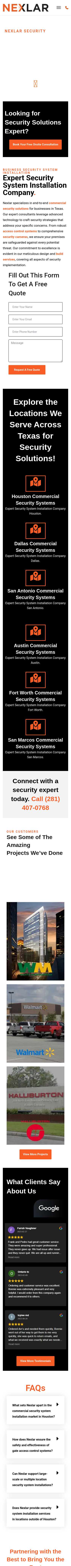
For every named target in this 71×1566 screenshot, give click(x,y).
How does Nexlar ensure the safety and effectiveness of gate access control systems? (32, 1445)
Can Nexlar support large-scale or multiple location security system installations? (32, 1479)
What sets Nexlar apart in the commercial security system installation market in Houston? (33, 1410)
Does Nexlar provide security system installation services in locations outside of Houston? (34, 1513)
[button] (35, 1410)
